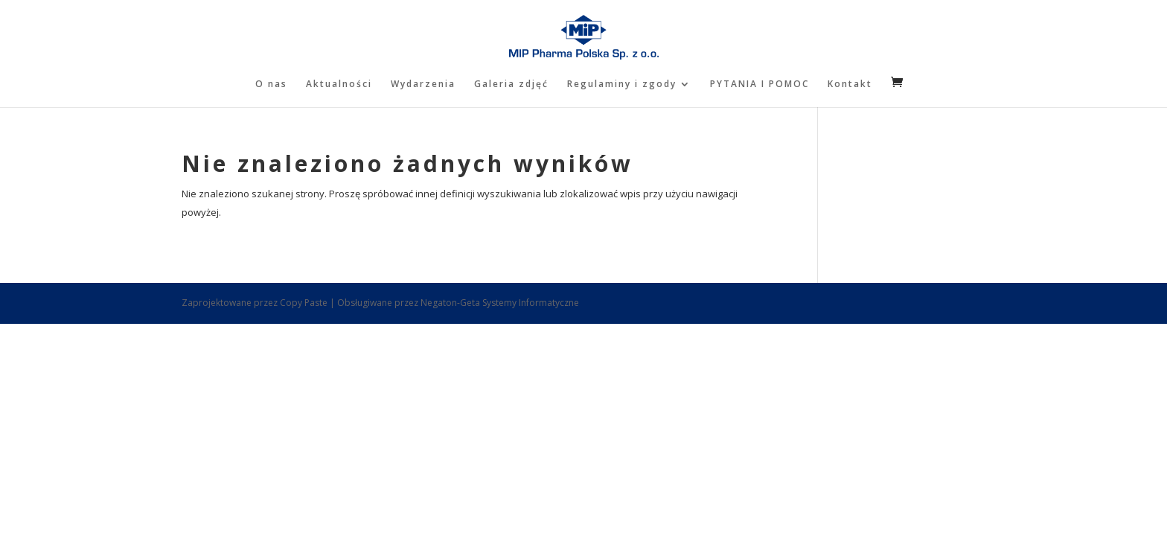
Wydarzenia (423, 84)
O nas (271, 84)
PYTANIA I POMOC (759, 84)
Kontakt (850, 84)
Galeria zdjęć (511, 84)
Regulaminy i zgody (622, 84)
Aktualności (339, 84)
